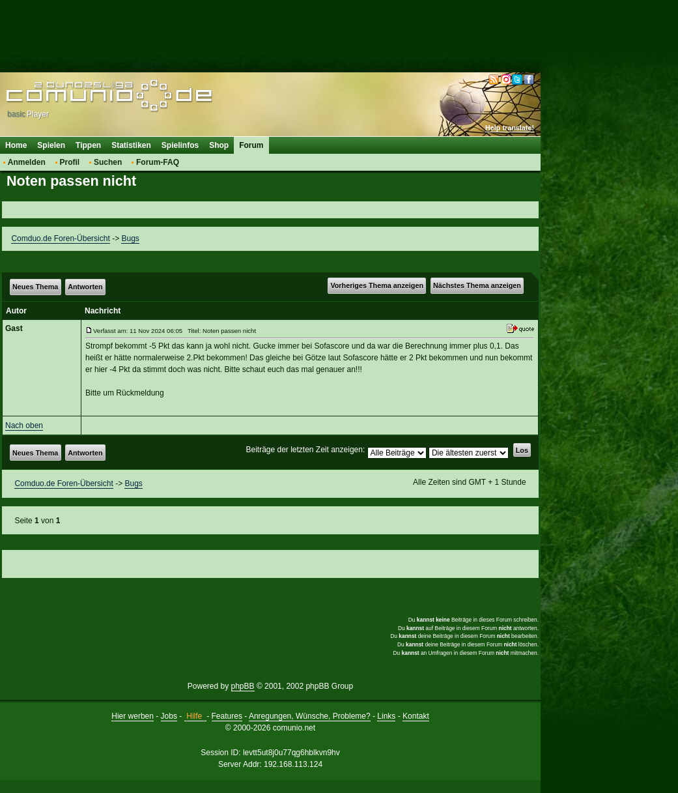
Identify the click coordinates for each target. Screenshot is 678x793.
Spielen (51, 145)
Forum (251, 145)
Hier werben (132, 716)
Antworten (85, 287)
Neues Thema (35, 287)
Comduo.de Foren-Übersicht (60, 238)
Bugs (130, 238)
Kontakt (416, 716)
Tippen (88, 145)
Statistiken (131, 145)
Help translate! (509, 128)
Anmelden (27, 162)
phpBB (243, 686)
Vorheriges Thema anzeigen (376, 285)
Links (386, 716)
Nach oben (24, 425)
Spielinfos (180, 145)
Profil (70, 162)
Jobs (169, 716)
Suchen (108, 162)
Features (227, 716)
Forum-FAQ (157, 162)
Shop (219, 145)
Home (16, 145)
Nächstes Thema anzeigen (477, 285)
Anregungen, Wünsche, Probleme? (310, 716)
